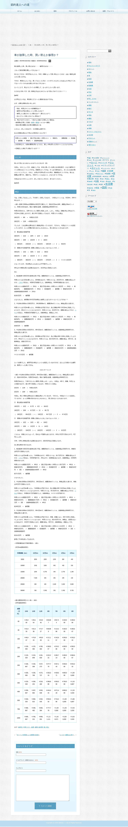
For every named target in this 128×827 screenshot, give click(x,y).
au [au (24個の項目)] (89, 158)
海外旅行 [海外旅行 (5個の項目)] (109, 181)
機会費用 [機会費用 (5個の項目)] (90, 181)
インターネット (94, 102)
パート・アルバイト (95, 132)
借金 (90, 115)
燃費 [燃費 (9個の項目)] (101, 185)
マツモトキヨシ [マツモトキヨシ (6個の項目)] (106, 168)
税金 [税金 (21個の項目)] (97, 188)
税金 (37, 123)
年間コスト (26, 727)
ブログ (91, 122)
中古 (90, 92)
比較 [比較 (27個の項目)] (97, 181)
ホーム (19, 11)
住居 (90, 89)
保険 (90, 129)
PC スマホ (92, 99)
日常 (90, 96)
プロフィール (73, 11)
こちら (20, 283)
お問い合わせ (90, 11)
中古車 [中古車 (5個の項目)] (98, 171)
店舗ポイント (93, 142)
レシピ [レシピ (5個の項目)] (92, 171)
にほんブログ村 (92, 209)
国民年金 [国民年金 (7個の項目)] (106, 177)
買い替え (46, 727)
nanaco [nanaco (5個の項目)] (90, 160)
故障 (32, 727)
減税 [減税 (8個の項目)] (96, 185)
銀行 (90, 109)
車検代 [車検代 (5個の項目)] (94, 190)
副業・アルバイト (108, 11)
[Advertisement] (64, 29)
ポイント (91, 69)
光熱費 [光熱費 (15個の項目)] (111, 171)
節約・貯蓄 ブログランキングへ (94, 216)
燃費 (36, 727)
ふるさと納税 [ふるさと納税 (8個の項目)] (97, 160)
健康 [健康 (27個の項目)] (104, 171)
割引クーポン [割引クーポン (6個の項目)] (100, 174)
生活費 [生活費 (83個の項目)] (109, 184)
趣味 (90, 119)
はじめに (37, 11)
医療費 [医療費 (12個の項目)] (108, 174)
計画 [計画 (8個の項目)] (111, 188)
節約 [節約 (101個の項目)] (104, 187)
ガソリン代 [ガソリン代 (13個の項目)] (103, 163)
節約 (55, 11)
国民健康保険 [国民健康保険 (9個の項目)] (97, 177)
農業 (90, 105)
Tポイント (92, 138)
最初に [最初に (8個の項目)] (108, 179)
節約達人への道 (22, 5)
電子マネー (92, 145)
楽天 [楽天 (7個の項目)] (113, 179)
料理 (90, 79)
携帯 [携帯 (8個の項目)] (97, 179)
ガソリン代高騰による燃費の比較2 (28, 735)
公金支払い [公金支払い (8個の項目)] (91, 174)
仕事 (90, 125)
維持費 (40, 727)
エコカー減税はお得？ (67, 735)
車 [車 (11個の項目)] (89, 190)
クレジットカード (94, 66)
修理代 (20, 727)
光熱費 (91, 82)
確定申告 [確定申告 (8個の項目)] (91, 188)
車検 (32, 123)
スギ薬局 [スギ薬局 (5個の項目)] (98, 166)
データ (91, 112)
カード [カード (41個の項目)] (94, 163)
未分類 (91, 135)
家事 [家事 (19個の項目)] (112, 177)
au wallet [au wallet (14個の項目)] (96, 158)
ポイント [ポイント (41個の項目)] (95, 168)
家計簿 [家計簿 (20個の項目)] (91, 179)
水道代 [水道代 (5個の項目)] (103, 181)
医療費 (91, 86)
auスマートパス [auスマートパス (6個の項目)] (105, 158)
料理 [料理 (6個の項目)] (102, 179)
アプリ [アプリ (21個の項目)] (106, 160)
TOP (18, 45)
